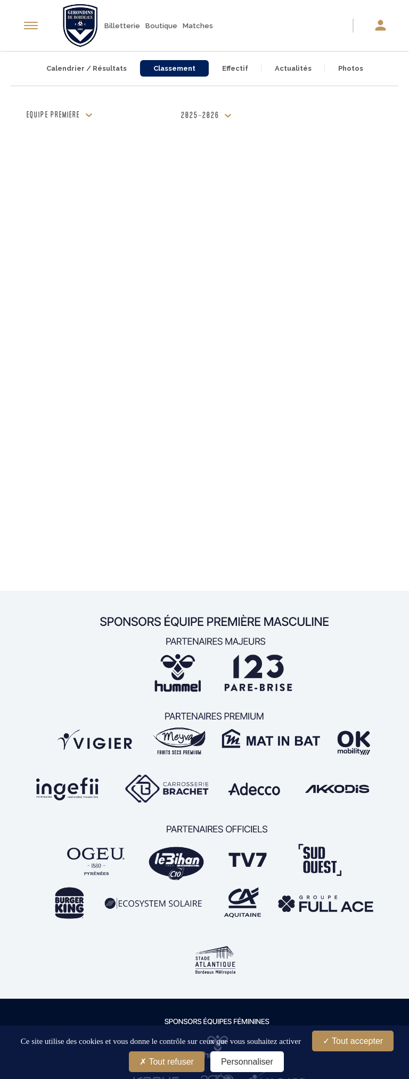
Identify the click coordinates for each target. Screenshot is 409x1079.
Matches (198, 26)
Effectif (235, 68)
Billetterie (122, 26)
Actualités (293, 68)
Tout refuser (167, 1061)
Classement (174, 68)
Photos (350, 68)
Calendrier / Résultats (86, 68)
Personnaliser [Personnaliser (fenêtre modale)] (247, 1061)
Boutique (161, 26)
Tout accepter (353, 1040)
